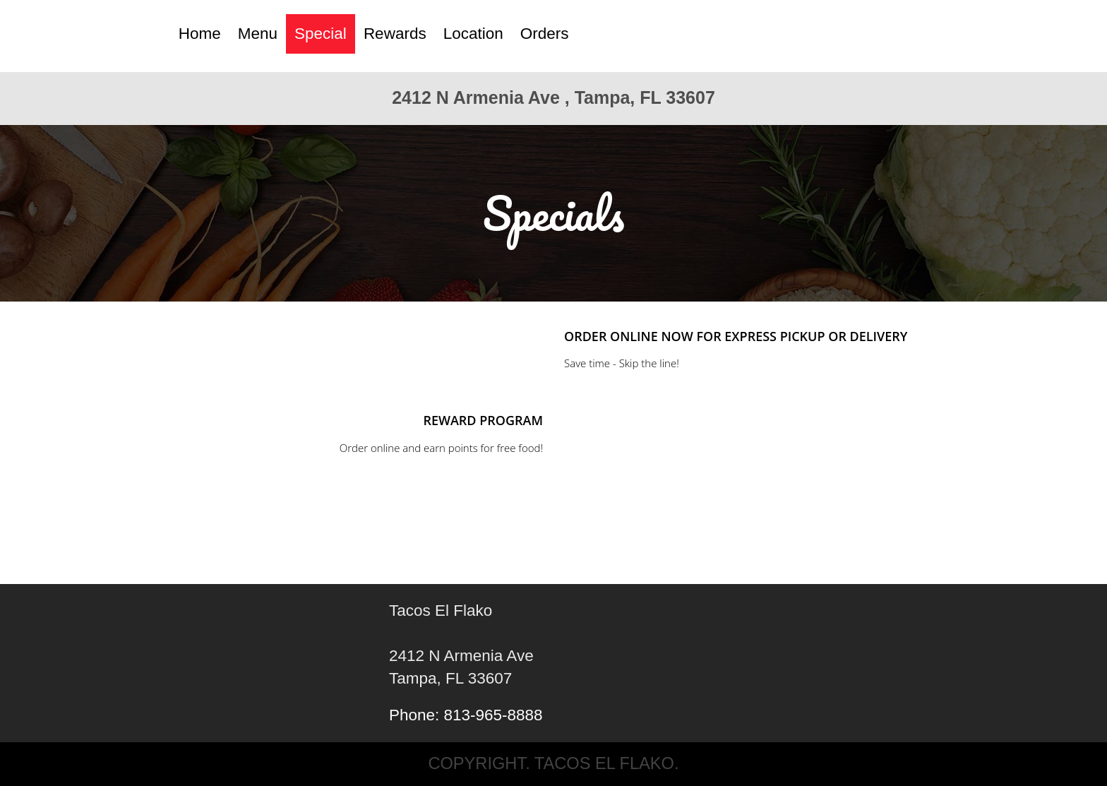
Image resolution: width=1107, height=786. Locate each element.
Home (200, 33)
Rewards (395, 33)
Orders (544, 33)
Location (473, 33)
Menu (257, 33)
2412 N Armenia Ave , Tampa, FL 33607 (553, 97)
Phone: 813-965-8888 (466, 715)
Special (320, 33)
